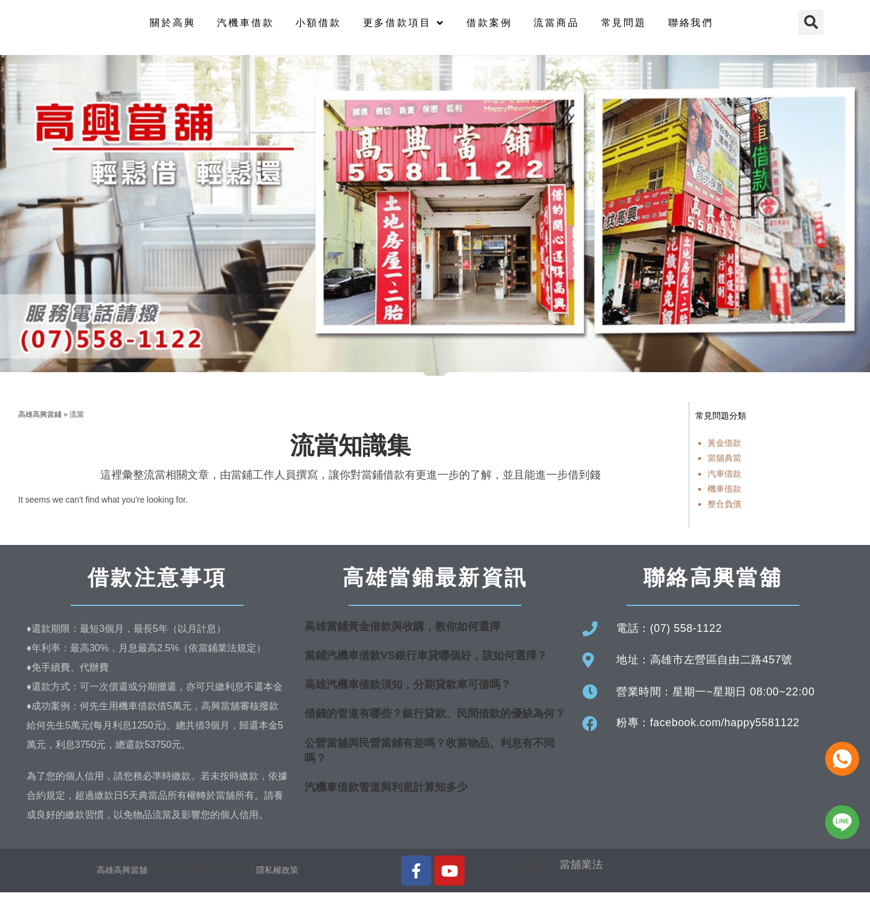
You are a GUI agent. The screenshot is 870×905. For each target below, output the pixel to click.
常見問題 (623, 29)
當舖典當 (724, 470)
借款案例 (489, 29)
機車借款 (724, 501)
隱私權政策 (277, 882)
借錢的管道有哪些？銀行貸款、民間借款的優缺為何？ (435, 726)
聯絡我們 (691, 29)
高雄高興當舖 (123, 882)
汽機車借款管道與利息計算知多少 (386, 799)
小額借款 (318, 29)
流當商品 (556, 29)
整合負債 (724, 516)
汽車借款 (724, 486)
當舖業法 (581, 877)
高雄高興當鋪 (40, 426)
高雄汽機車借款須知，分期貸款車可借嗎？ (407, 697)
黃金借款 (724, 455)
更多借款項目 (404, 29)
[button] (810, 28)
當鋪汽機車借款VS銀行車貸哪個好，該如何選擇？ (425, 668)
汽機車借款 (245, 29)
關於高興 (172, 29)
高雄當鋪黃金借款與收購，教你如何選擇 (402, 639)
